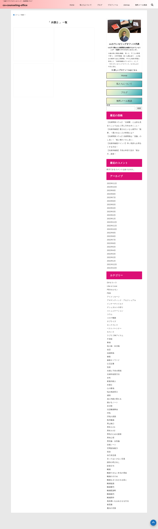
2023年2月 (111, 214)
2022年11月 (112, 225)
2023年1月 (111, 218)
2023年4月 (111, 207)
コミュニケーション (115, 310)
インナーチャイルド (115, 303)
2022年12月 (112, 221)
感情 (109, 394)
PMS (109, 292)
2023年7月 (111, 197)
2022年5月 (111, 246)
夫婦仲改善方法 (113, 373)
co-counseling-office (15, 5)
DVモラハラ (112, 282)
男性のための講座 (114, 433)
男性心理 (110, 437)
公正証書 (110, 363)
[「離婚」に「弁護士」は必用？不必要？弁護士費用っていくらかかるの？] (79, 38)
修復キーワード (113, 359)
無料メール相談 (141, 5)
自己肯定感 (111, 454)
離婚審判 (110, 486)
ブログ (99, 5)
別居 (109, 366)
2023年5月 (111, 204)
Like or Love (112, 285)
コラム (109, 313)
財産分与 (110, 465)
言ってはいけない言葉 (116, 458)
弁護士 (109, 384)
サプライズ (111, 320)
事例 (109, 342)
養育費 (109, 504)
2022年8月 (111, 235)
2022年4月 (111, 249)
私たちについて (86, 5)
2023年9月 (111, 190)
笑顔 (109, 451)
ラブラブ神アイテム (115, 335)
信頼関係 (110, 352)
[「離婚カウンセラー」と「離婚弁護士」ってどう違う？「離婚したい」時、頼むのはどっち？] (35, 78)
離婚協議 (110, 483)
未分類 (109, 405)
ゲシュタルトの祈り (115, 306)
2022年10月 (112, 228)
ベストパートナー (114, 327)
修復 (109, 356)
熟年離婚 (110, 419)
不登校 (109, 338)
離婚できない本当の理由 (117, 472)
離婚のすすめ (112, 475)
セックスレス (112, 324)
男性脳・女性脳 (113, 440)
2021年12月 (112, 263)
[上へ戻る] (153, 523)
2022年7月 (111, 239)
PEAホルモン (112, 289)
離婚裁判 (110, 493)
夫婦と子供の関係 (114, 370)
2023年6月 (111, 200)
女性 (109, 377)
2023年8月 (111, 193)
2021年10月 (112, 267)
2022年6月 (111, 242)
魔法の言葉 (111, 507)
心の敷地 (110, 387)
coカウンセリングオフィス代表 (124, 43)
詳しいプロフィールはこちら (124, 69)
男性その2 (111, 430)
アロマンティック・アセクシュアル (121, 299)
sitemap (126, 5)
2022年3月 (111, 253)
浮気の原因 (111, 416)
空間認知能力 (112, 447)
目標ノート (111, 444)
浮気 (109, 412)
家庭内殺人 (111, 380)
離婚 (109, 468)
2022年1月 (111, 260)
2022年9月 (111, 232)
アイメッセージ (113, 296)
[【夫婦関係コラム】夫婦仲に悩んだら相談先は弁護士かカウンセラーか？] (35, 38)
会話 (109, 349)
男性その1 (111, 426)
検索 (108, 104)
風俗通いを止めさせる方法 (118, 500)
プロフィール (113, 5)
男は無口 (110, 423)
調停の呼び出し (113, 461)
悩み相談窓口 (112, 391)
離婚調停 (110, 497)
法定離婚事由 (112, 409)
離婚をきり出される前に (117, 479)
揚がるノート (112, 401)
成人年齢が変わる (114, 398)
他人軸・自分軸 (113, 345)
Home (72, 5)
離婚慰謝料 (111, 490)
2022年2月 (111, 256)
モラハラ (110, 331)
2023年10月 (112, 186)
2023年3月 (111, 211)
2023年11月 (112, 182)
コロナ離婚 (111, 317)
